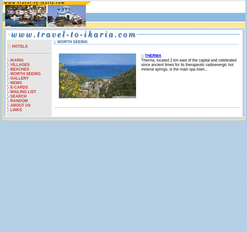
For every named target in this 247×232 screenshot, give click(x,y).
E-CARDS (19, 87)
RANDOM (19, 101)
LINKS (16, 110)
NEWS (16, 83)
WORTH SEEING (25, 74)
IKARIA (16, 60)
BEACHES (19, 69)
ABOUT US (20, 105)
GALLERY (19, 78)
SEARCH (18, 96)
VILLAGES (20, 65)
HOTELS (20, 46)
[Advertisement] (169, 15)
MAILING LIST (23, 92)
